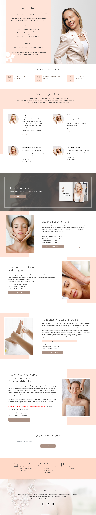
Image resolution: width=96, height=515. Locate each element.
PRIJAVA (25, 80)
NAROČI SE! (48, 446)
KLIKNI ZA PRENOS (18, 196)
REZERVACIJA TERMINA (52, 246)
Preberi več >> (82, 247)
